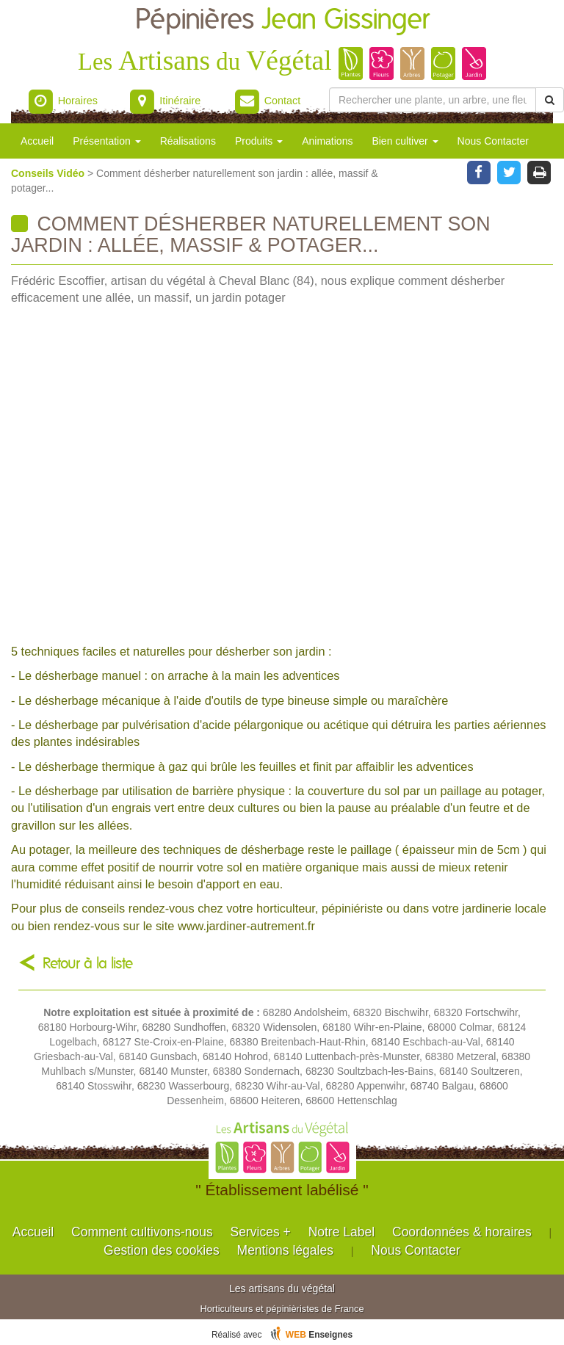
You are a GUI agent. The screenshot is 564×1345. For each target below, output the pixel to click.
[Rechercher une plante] (432, 99)
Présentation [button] (107, 141)
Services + (261, 1232)
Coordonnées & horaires (462, 1232)
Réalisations (188, 141)
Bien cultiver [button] (405, 141)
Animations (327, 141)
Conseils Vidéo (49, 173)
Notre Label (341, 1232)
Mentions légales (285, 1250)
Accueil (37, 141)
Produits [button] (259, 141)
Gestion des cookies (162, 1250)
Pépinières (282, 20)
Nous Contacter (493, 141)
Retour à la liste (88, 963)
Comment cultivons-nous (142, 1232)
